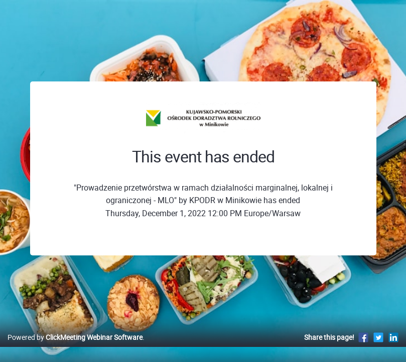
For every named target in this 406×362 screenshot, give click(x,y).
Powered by (75, 347)
